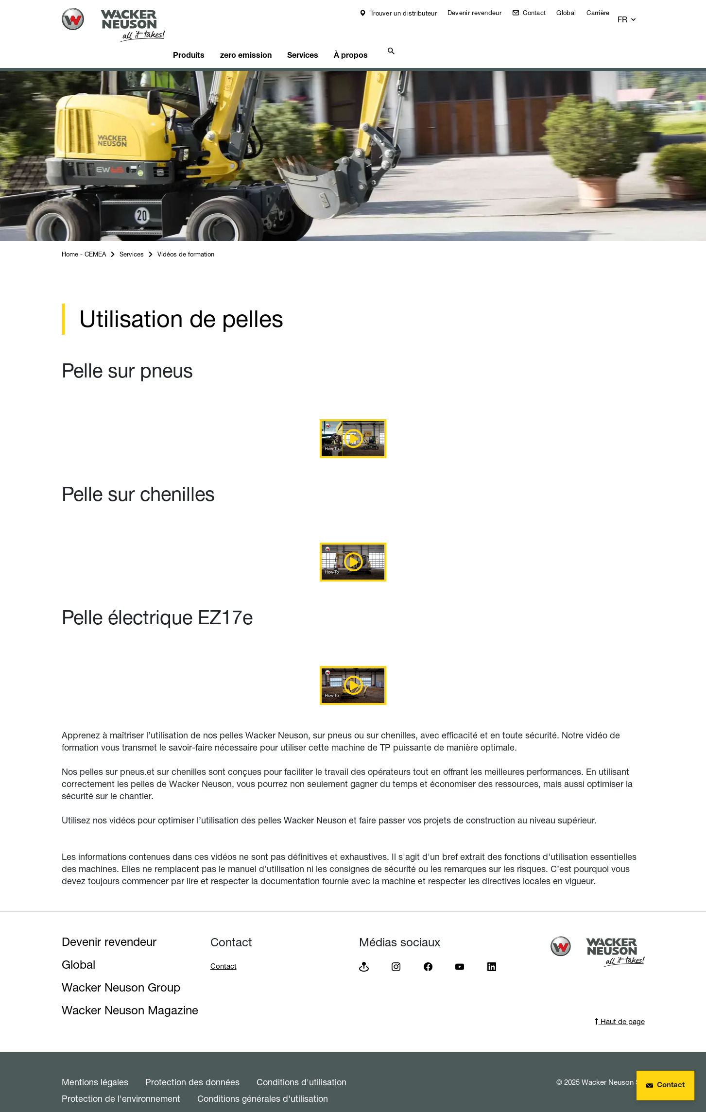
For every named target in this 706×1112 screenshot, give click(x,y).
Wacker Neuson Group (121, 971)
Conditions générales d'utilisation (262, 1082)
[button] (636, 13)
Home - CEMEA (84, 237)
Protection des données (192, 1065)
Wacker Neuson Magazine (130, 994)
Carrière (604, 13)
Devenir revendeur (481, 13)
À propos (384, 37)
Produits (206, 37)
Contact (540, 13)
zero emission (268, 37)
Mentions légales (95, 1065)
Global (573, 13)
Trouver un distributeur (409, 13)
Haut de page (620, 1004)
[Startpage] (121, 25)
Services (331, 37)
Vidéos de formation (185, 237)
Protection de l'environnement (121, 1082)
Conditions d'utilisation (301, 1065)
